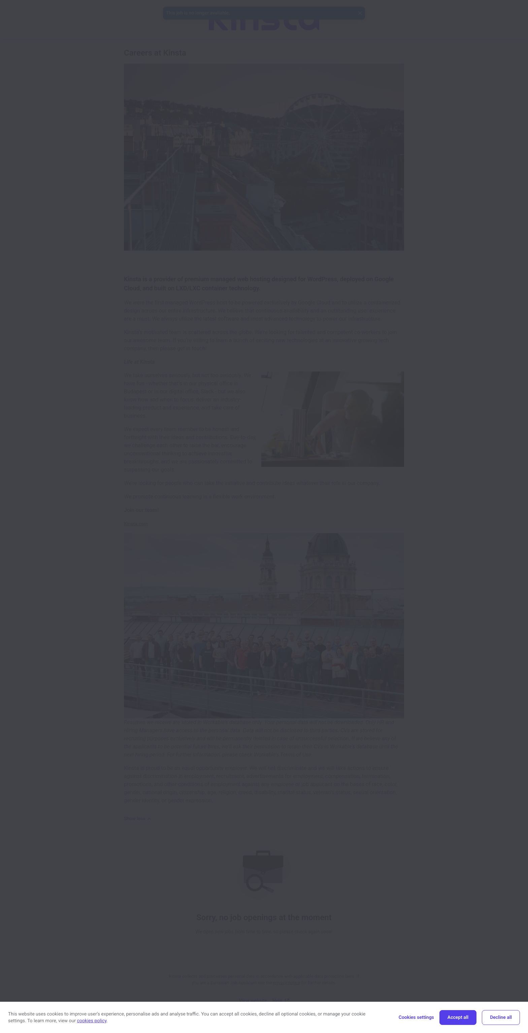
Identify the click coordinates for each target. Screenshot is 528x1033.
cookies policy (92, 1021)
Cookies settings (416, 1017)
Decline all (501, 1017)
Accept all (458, 1017)
